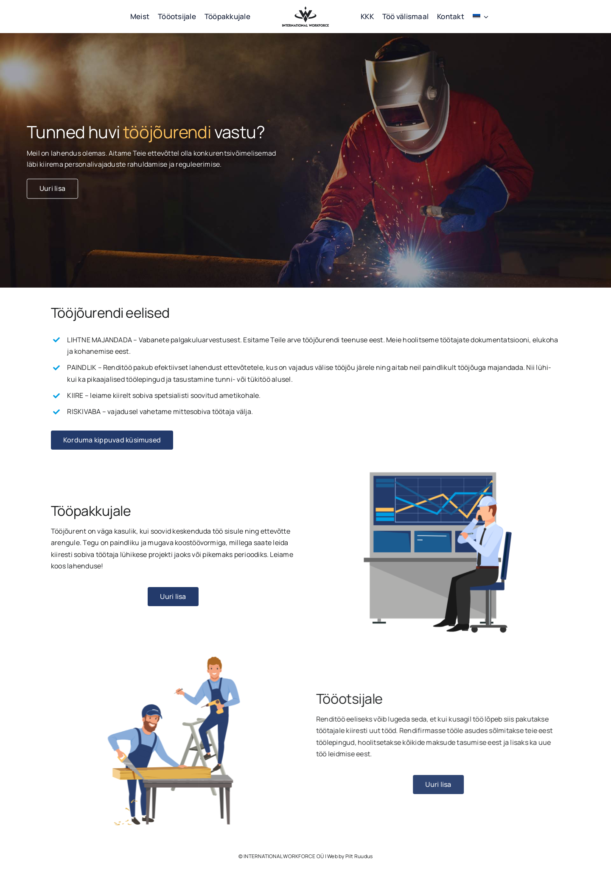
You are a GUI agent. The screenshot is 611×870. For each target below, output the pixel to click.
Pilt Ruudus (359, 856)
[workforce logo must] (305, 9)
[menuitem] (480, 16)
